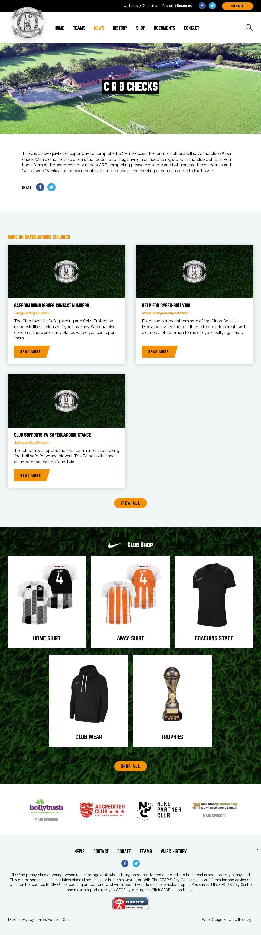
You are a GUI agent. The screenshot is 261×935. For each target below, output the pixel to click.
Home (59, 28)
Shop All (130, 766)
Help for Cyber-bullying (166, 305)
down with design (238, 920)
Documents (164, 28)
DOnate (237, 6)
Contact (191, 28)
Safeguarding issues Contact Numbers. (52, 305)
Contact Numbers (177, 6)
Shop (140, 28)
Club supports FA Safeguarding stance (52, 435)
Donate (124, 851)
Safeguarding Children (31, 313)
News (99, 28)
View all (130, 503)
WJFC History (174, 851)
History (120, 28)
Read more (30, 352)
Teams (79, 28)
